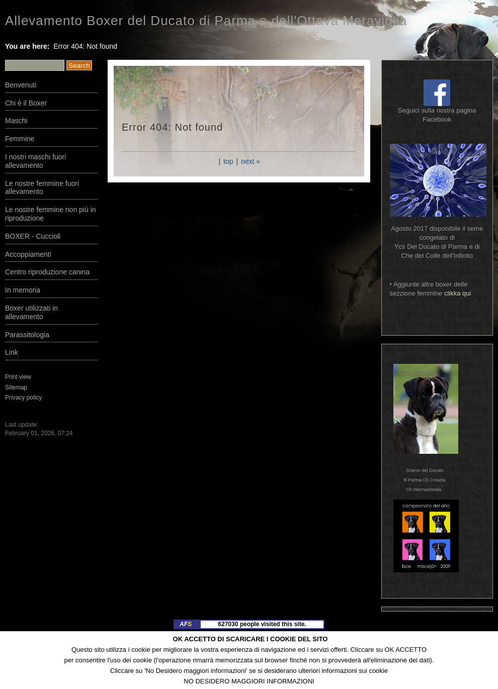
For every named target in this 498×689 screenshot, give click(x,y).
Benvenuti (20, 85)
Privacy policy (23, 397)
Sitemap (16, 387)
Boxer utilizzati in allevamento (31, 312)
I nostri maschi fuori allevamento (35, 161)
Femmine (19, 139)
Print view (18, 376)
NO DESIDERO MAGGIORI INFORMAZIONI (249, 681)
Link (11, 352)
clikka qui (457, 293)
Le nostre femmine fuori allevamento (42, 187)
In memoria (22, 290)
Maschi (16, 121)
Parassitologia (27, 335)
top (228, 161)
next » (250, 161)
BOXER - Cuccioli (32, 236)
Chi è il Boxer (26, 103)
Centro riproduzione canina (47, 272)
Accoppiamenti (28, 254)
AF (186, 624)
